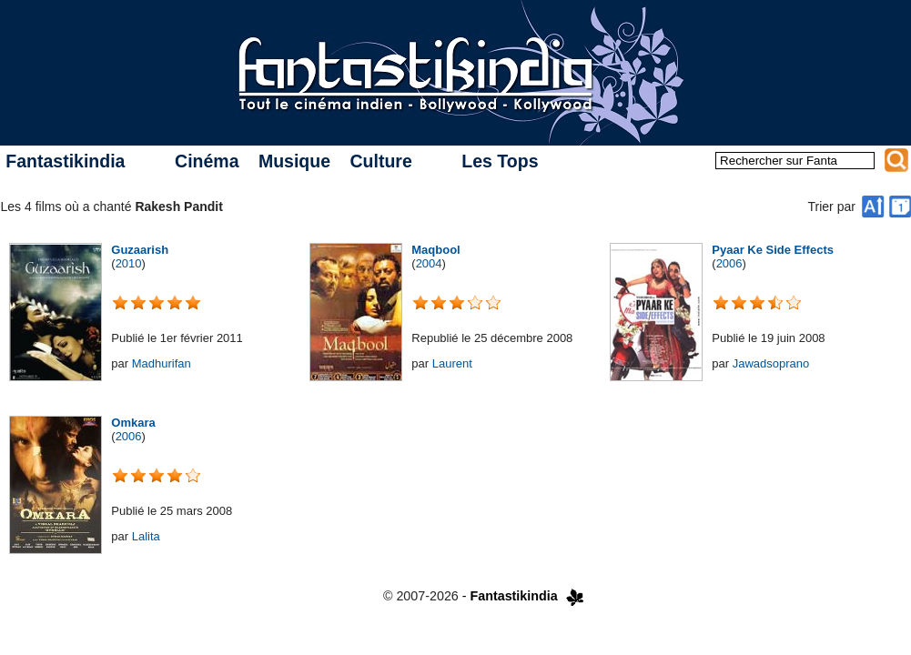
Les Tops (499, 161)
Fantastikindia (65, 161)
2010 (129, 263)
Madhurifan (161, 363)
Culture (380, 161)
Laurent (452, 363)
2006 (729, 263)
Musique (294, 161)
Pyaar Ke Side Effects (773, 250)
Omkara (133, 422)
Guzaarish (139, 250)
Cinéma (206, 161)
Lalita (146, 536)
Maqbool (435, 250)
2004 (429, 263)
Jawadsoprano (771, 363)
